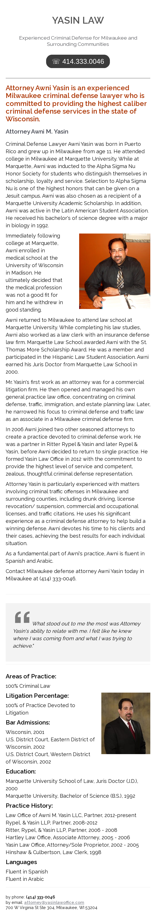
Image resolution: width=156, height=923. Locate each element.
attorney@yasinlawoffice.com (54, 902)
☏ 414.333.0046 (78, 61)
